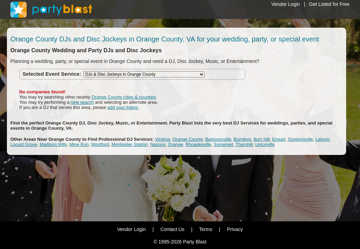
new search (82, 102)
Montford (100, 144)
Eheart (278, 139)
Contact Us (172, 229)
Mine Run (79, 144)
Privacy (235, 229)
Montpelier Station (129, 144)
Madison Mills (53, 144)
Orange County (187, 139)
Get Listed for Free (329, 4)
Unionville (264, 144)
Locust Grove (23, 144)
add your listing (122, 107)
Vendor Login (285, 4)
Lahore (322, 139)
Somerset (223, 144)
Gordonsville (300, 139)
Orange (175, 144)
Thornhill (244, 144)
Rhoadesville (198, 144)
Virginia (162, 139)
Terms (205, 229)
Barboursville (218, 139)
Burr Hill (262, 139)
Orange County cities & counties (123, 97)
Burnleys (242, 139)
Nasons (157, 144)
